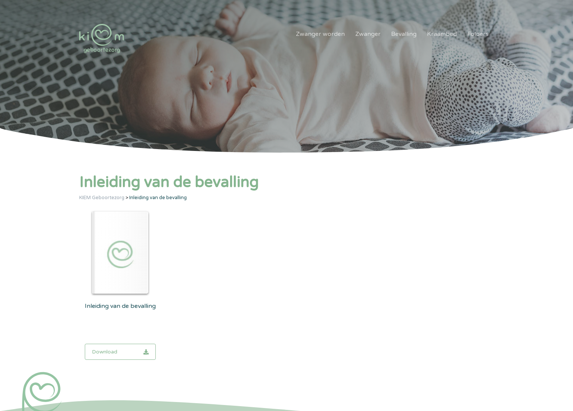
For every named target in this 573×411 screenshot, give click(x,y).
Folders (478, 34)
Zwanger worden (320, 34)
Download (120, 352)
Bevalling (403, 34)
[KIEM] (101, 38)
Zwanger (368, 34)
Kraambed (442, 34)
